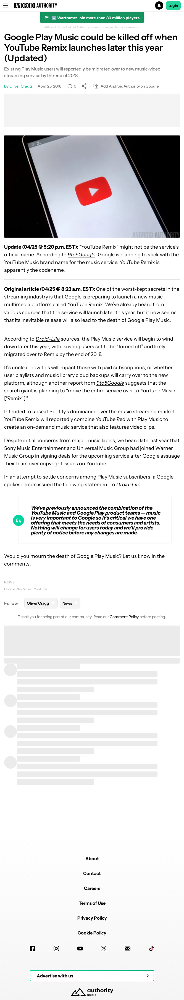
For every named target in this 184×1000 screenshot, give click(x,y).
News (9, 582)
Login (173, 5)
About (92, 858)
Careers (92, 888)
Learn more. (132, 27)
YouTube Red (110, 419)
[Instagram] (56, 948)
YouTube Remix (84, 304)
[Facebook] (32, 948)
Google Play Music (148, 320)
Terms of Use (92, 903)
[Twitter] (104, 948)
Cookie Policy (92, 933)
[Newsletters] (127, 948)
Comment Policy (124, 616)
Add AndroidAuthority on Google (126, 86)
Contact (92, 873)
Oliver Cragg (20, 86)
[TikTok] (151, 948)
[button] (92, 5)
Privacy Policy (92, 918)
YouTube (40, 589)
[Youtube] (80, 948)
